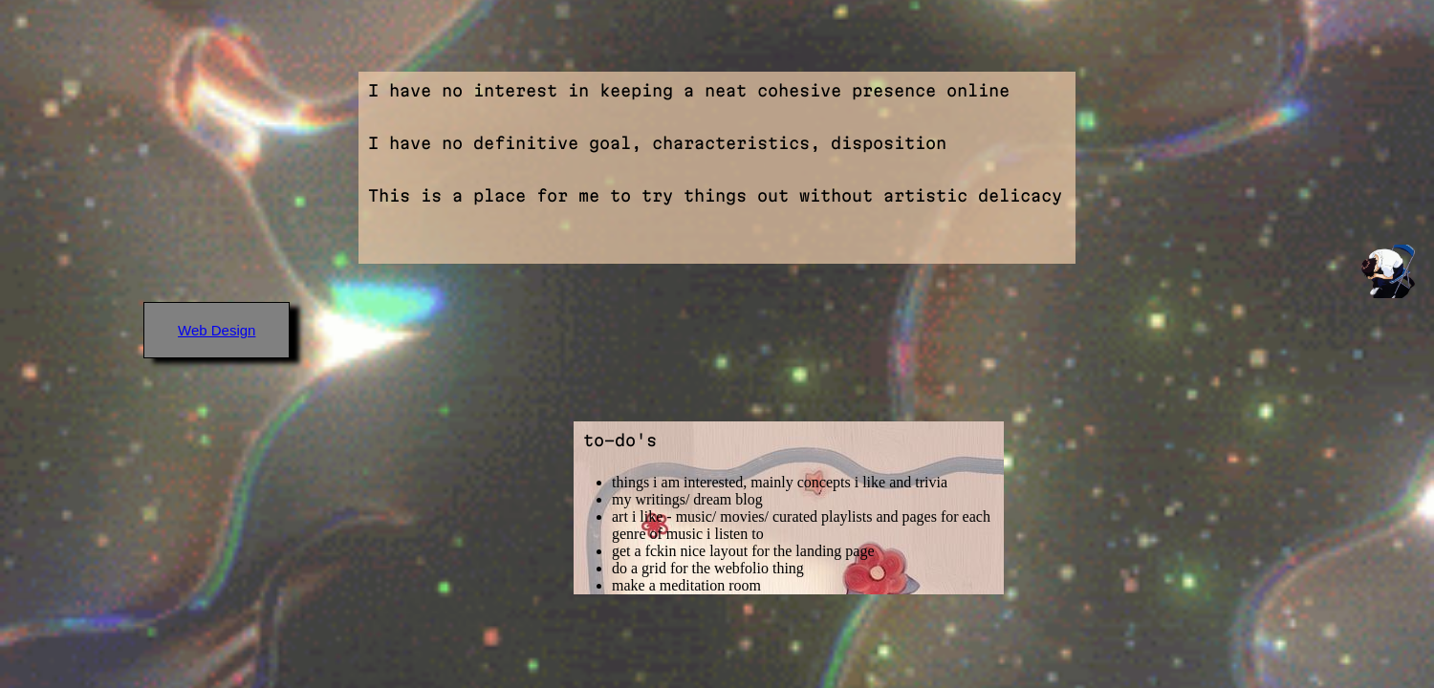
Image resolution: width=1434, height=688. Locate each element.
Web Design (216, 330)
